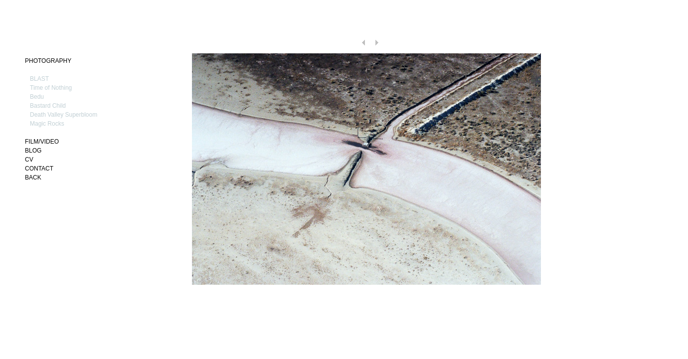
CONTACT (39, 168)
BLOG (33, 150)
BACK (33, 177)
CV (29, 159)
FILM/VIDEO (42, 141)
